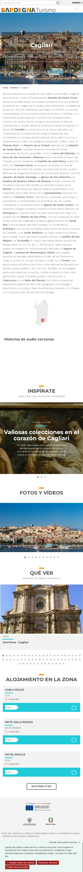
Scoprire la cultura (41, 422)
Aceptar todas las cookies (21, 862)
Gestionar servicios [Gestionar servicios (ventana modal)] (47, 862)
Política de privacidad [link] (17, 867)
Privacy (53, 833)
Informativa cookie (69, 833)
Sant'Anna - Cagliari (16, 642)
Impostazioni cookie (14, 836)
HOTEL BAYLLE (15, 754)
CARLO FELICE (14, 689)
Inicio (5, 88)
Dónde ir (15, 88)
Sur (41, 36)
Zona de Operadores (36, 833)
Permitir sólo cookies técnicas (66, 842)
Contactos (33, 836)
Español (76, 3)
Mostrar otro (42, 786)
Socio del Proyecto (12, 833)
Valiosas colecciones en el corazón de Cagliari (41, 435)
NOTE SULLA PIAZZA (19, 722)
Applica (57, 3)
